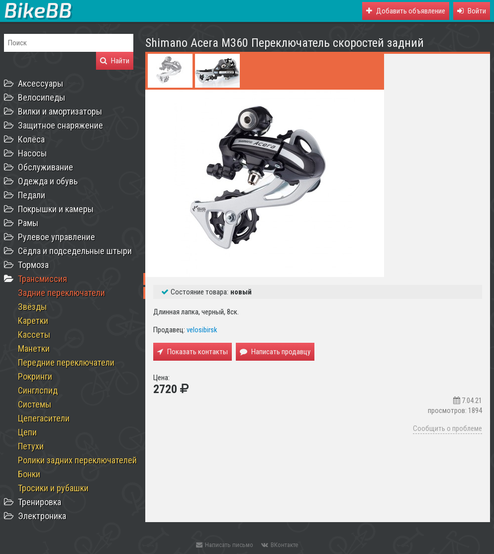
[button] (471, 11)
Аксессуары (40, 83)
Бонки (29, 474)
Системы (34, 404)
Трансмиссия (42, 279)
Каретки (33, 320)
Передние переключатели (66, 362)
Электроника (42, 516)
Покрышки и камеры (56, 209)
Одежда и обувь (48, 181)
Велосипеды (41, 97)
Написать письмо (224, 545)
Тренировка (39, 502)
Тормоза (33, 265)
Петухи (31, 446)
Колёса (31, 139)
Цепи (27, 432)
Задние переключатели (61, 292)
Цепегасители (44, 418)
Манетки (34, 348)
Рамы (28, 223)
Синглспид (38, 390)
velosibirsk (202, 329)
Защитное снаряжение (60, 125)
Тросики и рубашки (53, 488)
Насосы (32, 153)
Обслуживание (45, 167)
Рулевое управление (56, 237)
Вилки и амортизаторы (60, 111)
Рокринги (35, 376)
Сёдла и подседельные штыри (75, 251)
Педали (31, 195)
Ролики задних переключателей (77, 460)
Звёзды (32, 306)
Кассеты (34, 334)
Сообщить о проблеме (447, 428)
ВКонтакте (279, 545)
